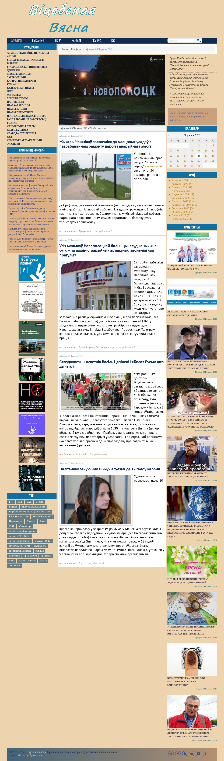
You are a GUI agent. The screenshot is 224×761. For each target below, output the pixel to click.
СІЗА (12, 526)
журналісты (40, 546)
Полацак (31, 521)
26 (171, 165)
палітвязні (14, 555)
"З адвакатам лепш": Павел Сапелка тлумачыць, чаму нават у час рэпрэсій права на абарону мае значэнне (31, 178)
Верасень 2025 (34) (183, 208)
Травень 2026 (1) (182, 180)
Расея (43, 521)
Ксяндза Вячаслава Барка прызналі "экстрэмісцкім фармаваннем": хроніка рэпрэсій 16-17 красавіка (28, 231)
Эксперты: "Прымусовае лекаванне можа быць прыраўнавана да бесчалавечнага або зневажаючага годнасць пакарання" (30, 168)
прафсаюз (46, 555)
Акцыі (82, 454)
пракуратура (30, 555)
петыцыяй (154, 166)
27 (178, 165)
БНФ (20, 502)
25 (213, 160)
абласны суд (25, 526)
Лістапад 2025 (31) (183, 201)
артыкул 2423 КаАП (19, 546)
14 (185, 155)
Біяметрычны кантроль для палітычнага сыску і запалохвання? (186, 681)
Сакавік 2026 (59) (182, 187)
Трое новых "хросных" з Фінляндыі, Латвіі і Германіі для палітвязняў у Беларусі (31, 240)
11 (213, 150)
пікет (11, 560)
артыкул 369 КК (43, 541)
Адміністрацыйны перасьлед (96, 347)
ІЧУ (11, 502)
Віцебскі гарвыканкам (20, 511)
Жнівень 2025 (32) (183, 212)
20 (178, 160)
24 (206, 160)
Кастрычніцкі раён (19, 516)
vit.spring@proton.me (30, 755)
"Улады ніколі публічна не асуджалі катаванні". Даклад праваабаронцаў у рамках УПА (31, 211)
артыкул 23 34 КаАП (20, 541)
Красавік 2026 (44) (183, 184)
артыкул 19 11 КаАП (19, 536)
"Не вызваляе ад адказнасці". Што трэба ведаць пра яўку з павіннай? (29, 159)
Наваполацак (16, 521)
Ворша (39, 502)
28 (185, 165)
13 (178, 155)
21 (185, 160)
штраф (43, 560)
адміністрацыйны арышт (22, 531)
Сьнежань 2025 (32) (183, 198)
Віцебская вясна (36, 752)
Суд (81, 563)
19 (171, 160)
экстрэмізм (14, 565)
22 (192, 160)
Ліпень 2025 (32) (181, 215)
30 (199, 165)
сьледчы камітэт (27, 560)
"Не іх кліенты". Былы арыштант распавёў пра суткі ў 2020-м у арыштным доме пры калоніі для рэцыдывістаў (30, 201)
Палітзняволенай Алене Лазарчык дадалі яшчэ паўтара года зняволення (29, 247)
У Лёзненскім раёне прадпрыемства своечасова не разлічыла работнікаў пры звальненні (191, 630)
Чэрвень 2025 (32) (182, 219)
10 (206, 150)
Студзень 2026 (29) (183, 194)
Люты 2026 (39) (181, 191)
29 (192, 165)
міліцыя (39, 550)
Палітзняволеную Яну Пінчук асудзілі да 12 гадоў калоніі (109, 469)
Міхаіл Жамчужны (42, 516)
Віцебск (13, 506)
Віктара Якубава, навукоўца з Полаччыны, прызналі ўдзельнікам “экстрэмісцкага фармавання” (191, 364)
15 (192, 155)
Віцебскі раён (43, 511)
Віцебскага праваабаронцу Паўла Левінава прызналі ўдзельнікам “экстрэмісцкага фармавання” (189, 733)
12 (171, 155)
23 (199, 160)
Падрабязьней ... (104, 231)
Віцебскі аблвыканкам (33, 506)
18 (213, 155)
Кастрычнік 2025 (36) (184, 205)
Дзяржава (85, 231)
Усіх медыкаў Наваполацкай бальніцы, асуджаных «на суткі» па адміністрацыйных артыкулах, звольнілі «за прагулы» (108, 251)
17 (206, 155)
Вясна (68, 27)
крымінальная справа (20, 550)
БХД (29, 502)
